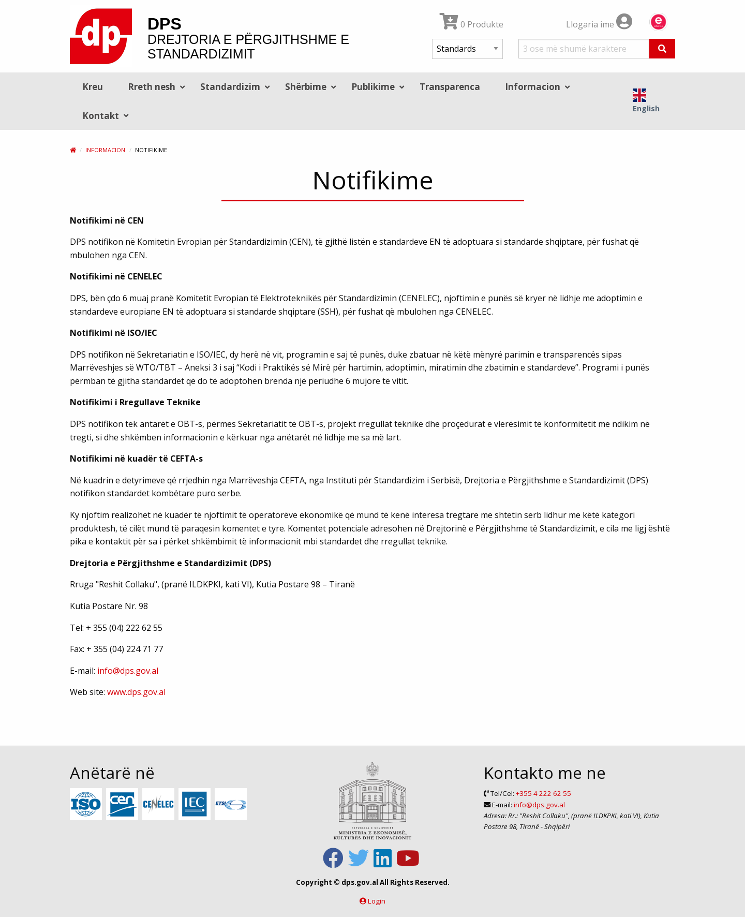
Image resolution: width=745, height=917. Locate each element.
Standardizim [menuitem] (230, 87)
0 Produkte (471, 24)
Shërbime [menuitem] (305, 87)
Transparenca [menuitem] (450, 87)
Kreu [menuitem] (92, 87)
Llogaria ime (599, 24)
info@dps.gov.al (127, 670)
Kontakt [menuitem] (100, 116)
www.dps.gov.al (136, 692)
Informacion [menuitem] (532, 87)
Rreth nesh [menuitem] (151, 87)
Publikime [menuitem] (373, 87)
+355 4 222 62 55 (543, 793)
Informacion (105, 150)
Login (376, 901)
